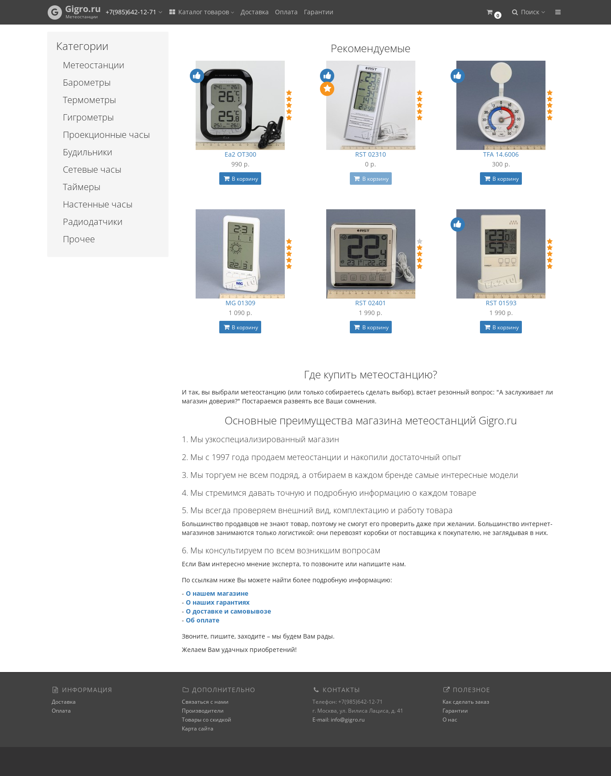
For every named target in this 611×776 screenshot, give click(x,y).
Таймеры (81, 187)
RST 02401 (370, 303)
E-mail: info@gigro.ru (338, 719)
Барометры (87, 82)
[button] (494, 12)
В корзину (240, 179)
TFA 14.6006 (501, 154)
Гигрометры (88, 117)
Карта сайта (197, 728)
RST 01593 (501, 303)
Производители (203, 710)
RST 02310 (370, 154)
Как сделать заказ (466, 701)
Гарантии (318, 12)
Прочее (79, 239)
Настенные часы (97, 204)
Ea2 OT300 (240, 154)
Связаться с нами (205, 701)
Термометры (89, 100)
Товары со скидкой (206, 719)
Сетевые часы (92, 169)
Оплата (286, 12)
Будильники (87, 152)
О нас (450, 719)
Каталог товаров (201, 12)
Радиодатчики (93, 222)
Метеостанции (93, 65)
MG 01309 (240, 303)
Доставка (255, 12)
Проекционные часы (106, 135)
